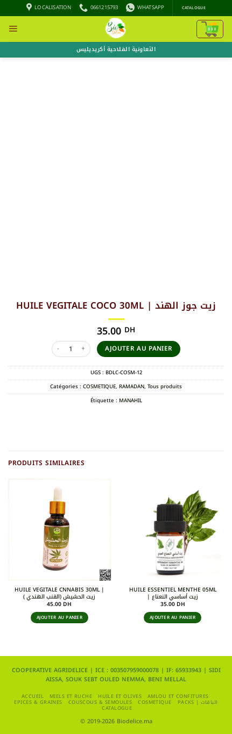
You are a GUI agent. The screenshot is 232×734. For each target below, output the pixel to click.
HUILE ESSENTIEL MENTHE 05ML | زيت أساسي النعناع (172, 593)
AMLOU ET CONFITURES (178, 696)
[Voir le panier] (209, 29)
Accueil (33, 696)
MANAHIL (130, 400)
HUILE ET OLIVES (120, 696)
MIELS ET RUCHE (71, 696)
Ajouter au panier (139, 348)
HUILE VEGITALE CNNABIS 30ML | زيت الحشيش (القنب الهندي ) (59, 593)
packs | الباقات (198, 702)
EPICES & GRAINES (38, 702)
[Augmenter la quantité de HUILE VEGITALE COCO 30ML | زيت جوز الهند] (84, 349)
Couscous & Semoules (100, 702)
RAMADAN (131, 386)
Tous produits (164, 386)
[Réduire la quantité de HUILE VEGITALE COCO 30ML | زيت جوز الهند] (58, 349)
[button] (13, 29)
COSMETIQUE (99, 386)
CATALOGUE (117, 708)
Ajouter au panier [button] (59, 618)
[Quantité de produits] (71, 349)
